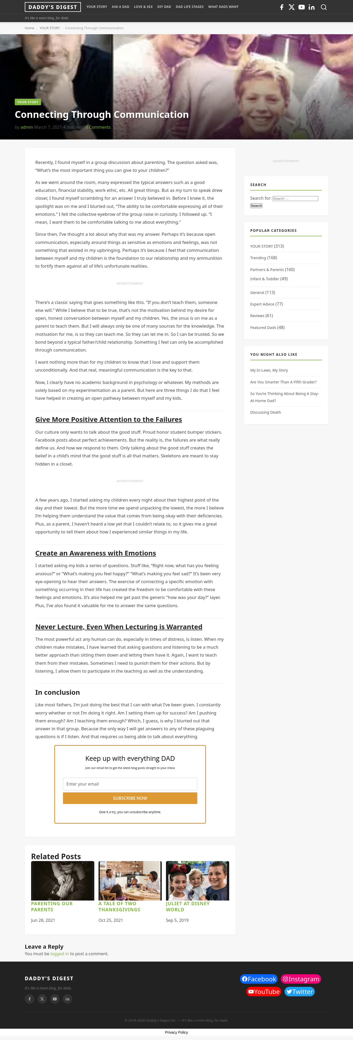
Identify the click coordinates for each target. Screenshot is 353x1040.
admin (27, 127)
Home (29, 28)
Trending (258, 257)
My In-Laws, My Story (269, 370)
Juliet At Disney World (188, 906)
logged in (59, 954)
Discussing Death (265, 412)
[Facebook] (281, 7)
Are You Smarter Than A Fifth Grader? (283, 381)
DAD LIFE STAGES (190, 6)
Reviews (257, 315)
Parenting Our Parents (52, 906)
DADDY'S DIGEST (49, 978)
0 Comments (97, 127)
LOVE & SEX (143, 6)
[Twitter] (291, 7)
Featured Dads (263, 327)
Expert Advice (262, 304)
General (257, 292)
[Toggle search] (323, 7)
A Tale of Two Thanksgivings (119, 906)
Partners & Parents (267, 269)
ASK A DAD (121, 6)
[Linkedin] (311, 7)
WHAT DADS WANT (223, 6)
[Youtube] (301, 7)
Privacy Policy (176, 1032)
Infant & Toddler (264, 278)
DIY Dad (164, 6)
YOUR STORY (96, 6)
